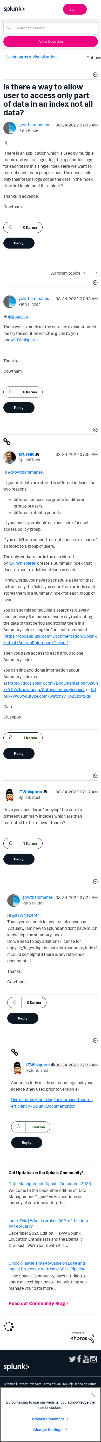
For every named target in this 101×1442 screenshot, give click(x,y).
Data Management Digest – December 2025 (50, 1183)
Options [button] (92, 57)
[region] (50, 1414)
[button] (94, 75)
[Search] (50, 27)
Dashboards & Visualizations (32, 56)
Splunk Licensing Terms (79, 1384)
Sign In (74, 9)
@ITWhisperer (24, 339)
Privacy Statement (48, 1419)
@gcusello (18, 316)
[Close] (93, 1395)
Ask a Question (50, 41)
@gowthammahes (25, 472)
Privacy (23, 1384)
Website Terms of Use (45, 1384)
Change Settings (48, 1430)
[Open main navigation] (94, 8)
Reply (19, 243)
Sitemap (9, 1384)
